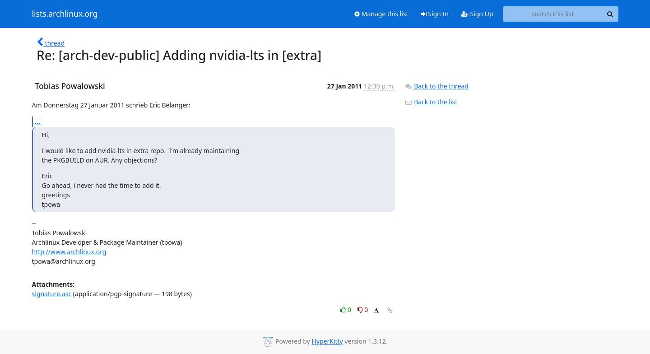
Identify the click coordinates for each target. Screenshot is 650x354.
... (38, 121)
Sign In (435, 13)
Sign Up (477, 13)
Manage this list (381, 13)
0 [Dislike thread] (363, 309)
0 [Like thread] (346, 309)
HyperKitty (327, 341)
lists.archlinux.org (65, 14)
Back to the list (431, 102)
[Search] (610, 14)
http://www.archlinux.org (69, 251)
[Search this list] (553, 14)
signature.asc (52, 293)
